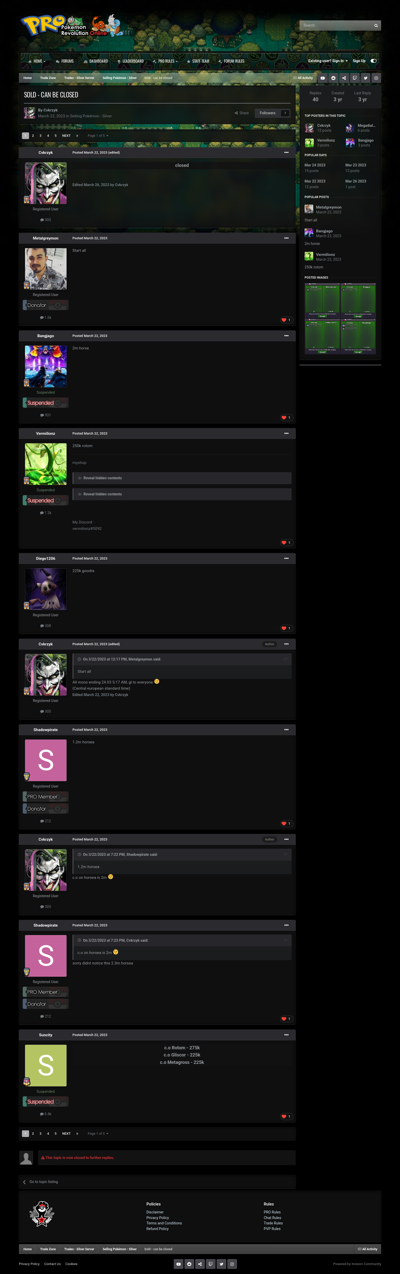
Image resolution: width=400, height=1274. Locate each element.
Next (66, 136)
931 (45, 415)
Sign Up (359, 61)
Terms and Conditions (164, 1223)
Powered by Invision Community (357, 1264)
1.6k (46, 317)
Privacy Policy (157, 1218)
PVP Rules (272, 1229)
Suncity (45, 1035)
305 (45, 220)
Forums (64, 61)
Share (242, 113)
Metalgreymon (45, 238)
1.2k (46, 513)
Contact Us (52, 1264)
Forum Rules (231, 61)
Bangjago (45, 336)
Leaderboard (130, 61)
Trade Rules (273, 1223)
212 (45, 821)
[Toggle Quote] (80, 659)
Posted (89, 152)
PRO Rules (165, 61)
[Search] (322, 25)
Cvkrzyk (50, 110)
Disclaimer (155, 1212)
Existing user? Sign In (328, 61)
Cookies (71, 1264)
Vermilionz (45, 433)
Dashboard (95, 61)
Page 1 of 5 (98, 136)
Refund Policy (157, 1229)
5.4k (46, 1114)
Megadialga (367, 125)
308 (45, 626)
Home (36, 61)
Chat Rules (272, 1218)
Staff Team (198, 61)
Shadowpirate (46, 729)
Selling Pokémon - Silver (91, 116)
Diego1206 (45, 558)
